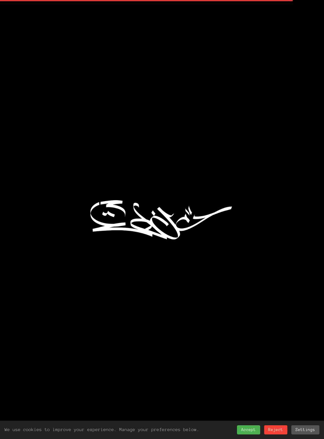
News (55, 312)
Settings (305, 430)
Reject (275, 430)
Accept (248, 430)
